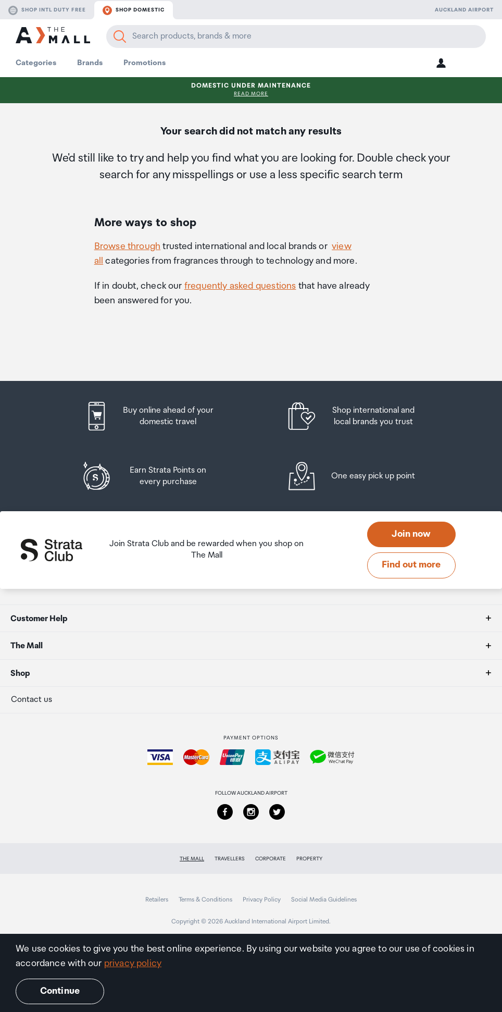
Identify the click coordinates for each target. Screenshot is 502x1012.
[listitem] (159, 416)
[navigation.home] (53, 36)
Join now (411, 534)
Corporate (270, 859)
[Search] (120, 36)
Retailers (156, 899)
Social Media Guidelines (324, 899)
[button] (441, 62)
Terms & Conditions (205, 899)
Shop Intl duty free (47, 10)
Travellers (230, 859)
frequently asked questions (240, 286)
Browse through (127, 246)
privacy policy (133, 963)
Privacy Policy (262, 899)
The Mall (192, 859)
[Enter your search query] (296, 36)
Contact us (31, 700)
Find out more (411, 565)
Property (309, 859)
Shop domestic (134, 10)
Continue (60, 991)
